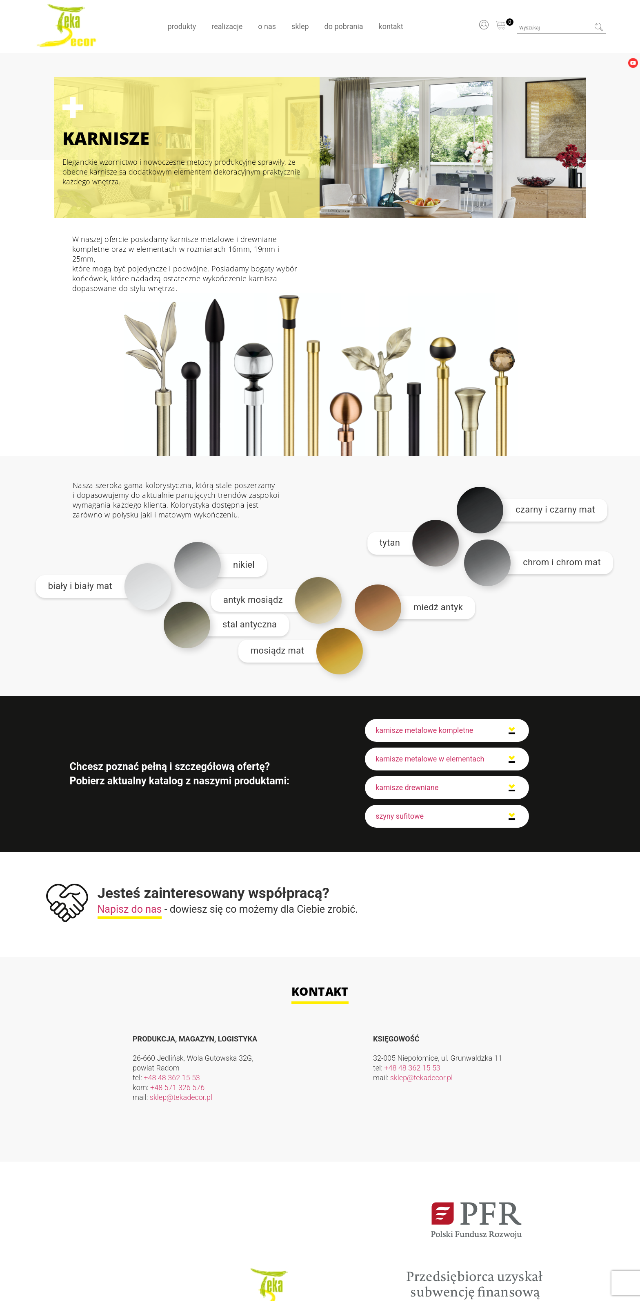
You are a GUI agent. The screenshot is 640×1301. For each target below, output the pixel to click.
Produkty (181, 26)
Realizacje (226, 26)
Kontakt (391, 26)
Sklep (300, 26)
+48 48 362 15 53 (172, 1077)
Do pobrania (343, 26)
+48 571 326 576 (177, 1087)
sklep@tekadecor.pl (181, 1097)
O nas (267, 26)
